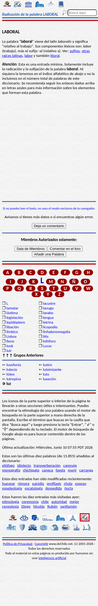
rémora (24, 483)
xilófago (8, 465)
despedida (53, 488)
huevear (8, 483)
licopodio (50, 327)
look (9, 346)
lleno (10, 341)
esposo (80, 483)
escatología (34, 488)
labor (29, 55)
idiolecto (24, 465)
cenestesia (10, 506)
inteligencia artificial (52, 558)
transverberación (47, 465)
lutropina (13, 379)
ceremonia (30, 501)
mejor (74, 501)
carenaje (70, 465)
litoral (55, 55)
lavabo (48, 312)
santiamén (68, 506)
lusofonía (13, 364)
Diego (26, 506)
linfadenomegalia (56, 331)
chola (68, 483)
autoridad (59, 501)
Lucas (47, 346)
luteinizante (52, 369)
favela (60, 470)
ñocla (68, 488)
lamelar (12, 308)
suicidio (38, 483)
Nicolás (39, 506)
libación (12, 327)
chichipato (31, 470)
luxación (49, 379)
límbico (12, 331)
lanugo (48, 308)
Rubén (52, 506)
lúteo (10, 374)
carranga (86, 470)
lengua (48, 317)
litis (45, 336)
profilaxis (54, 483)
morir (72, 470)
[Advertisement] (49, 148)
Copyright (41, 544)
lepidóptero (15, 322)
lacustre (49, 303)
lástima (12, 312)
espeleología (12, 488)
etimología (10, 501)
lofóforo (49, 341)
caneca (47, 470)
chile (45, 501)
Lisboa (11, 336)
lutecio (11, 369)
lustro (47, 364)
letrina (48, 322)
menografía (11, 470)
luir (8, 350)
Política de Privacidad (18, 544)
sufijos (75, 51)
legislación (14, 317)
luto (46, 374)
